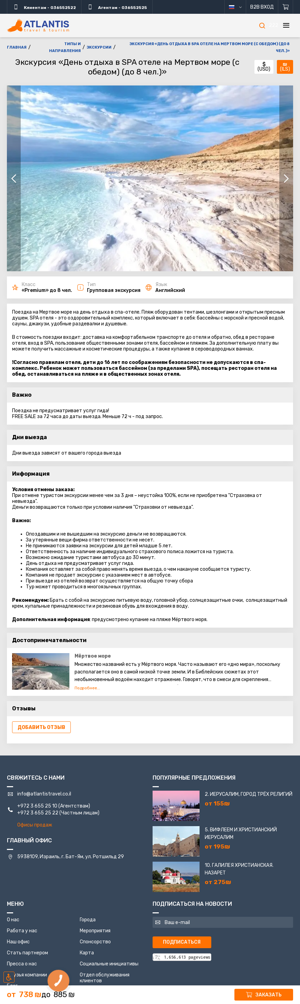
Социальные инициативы (109, 964)
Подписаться (182, 942)
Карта (87, 953)
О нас (13, 920)
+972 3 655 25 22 (37, 813)
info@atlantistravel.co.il (44, 794)
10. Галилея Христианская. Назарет (239, 869)
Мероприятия (95, 931)
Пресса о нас (22, 964)
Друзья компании (27, 975)
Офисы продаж (34, 825)
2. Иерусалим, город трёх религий (248, 794)
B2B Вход (262, 7)
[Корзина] (285, 7)
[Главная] (38, 25)
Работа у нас (22, 931)
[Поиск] (262, 25)
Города (88, 920)
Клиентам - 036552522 (44, 6)
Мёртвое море (93, 656)
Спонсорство (95, 942)
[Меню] (286, 25)
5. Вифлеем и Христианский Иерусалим (241, 833)
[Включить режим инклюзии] (8, 977)
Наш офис (18, 942)
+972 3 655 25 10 (37, 806)
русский (240, 7)
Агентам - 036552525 (117, 6)
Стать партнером (27, 953)
